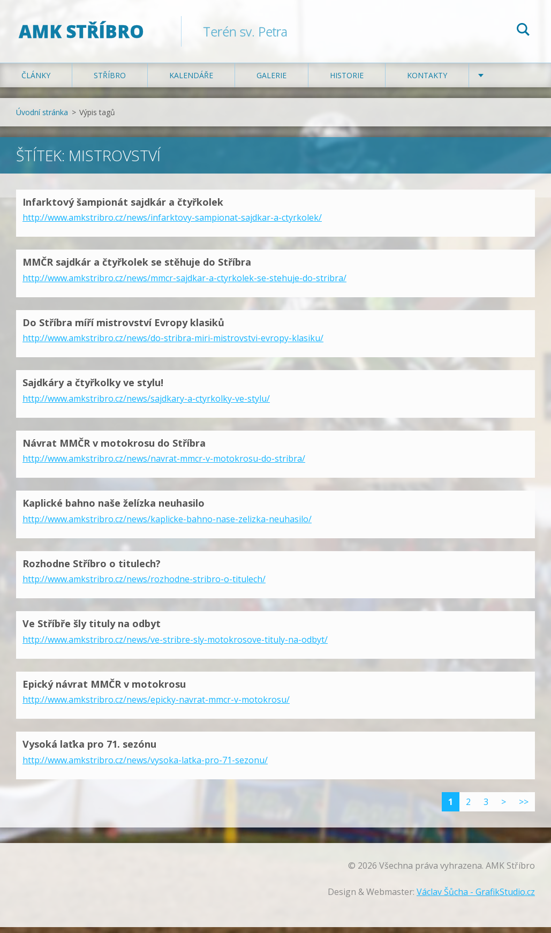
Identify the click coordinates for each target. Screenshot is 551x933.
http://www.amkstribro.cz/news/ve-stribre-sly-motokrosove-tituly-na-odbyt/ (175, 645)
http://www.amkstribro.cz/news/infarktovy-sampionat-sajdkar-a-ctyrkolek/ (172, 223)
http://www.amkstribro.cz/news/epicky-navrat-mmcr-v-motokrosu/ (156, 705)
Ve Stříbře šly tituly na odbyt (91, 629)
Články (35, 81)
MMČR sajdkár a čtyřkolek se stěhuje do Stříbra (136, 267)
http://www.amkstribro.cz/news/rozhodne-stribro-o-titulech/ (144, 585)
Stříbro (110, 81)
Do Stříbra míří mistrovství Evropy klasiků (123, 328)
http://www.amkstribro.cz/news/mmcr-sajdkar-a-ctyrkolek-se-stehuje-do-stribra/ (184, 284)
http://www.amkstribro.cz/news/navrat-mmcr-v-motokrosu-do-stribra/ (163, 464)
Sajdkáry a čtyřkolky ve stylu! (92, 388)
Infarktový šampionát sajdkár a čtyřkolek (122, 207)
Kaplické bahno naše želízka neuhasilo (113, 508)
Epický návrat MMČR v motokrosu (104, 689)
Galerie (271, 81)
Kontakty (427, 81)
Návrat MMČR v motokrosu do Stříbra (114, 448)
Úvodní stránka (42, 118)
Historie (347, 81)
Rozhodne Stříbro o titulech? (91, 569)
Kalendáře (191, 81)
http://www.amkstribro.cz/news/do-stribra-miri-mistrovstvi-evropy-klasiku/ (172, 344)
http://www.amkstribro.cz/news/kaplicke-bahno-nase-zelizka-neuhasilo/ (167, 525)
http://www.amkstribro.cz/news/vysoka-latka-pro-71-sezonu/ (145, 766)
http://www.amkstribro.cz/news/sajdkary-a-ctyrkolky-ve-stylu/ (146, 404)
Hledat (523, 31)
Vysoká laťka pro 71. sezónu (89, 749)
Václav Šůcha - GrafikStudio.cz (476, 898)
